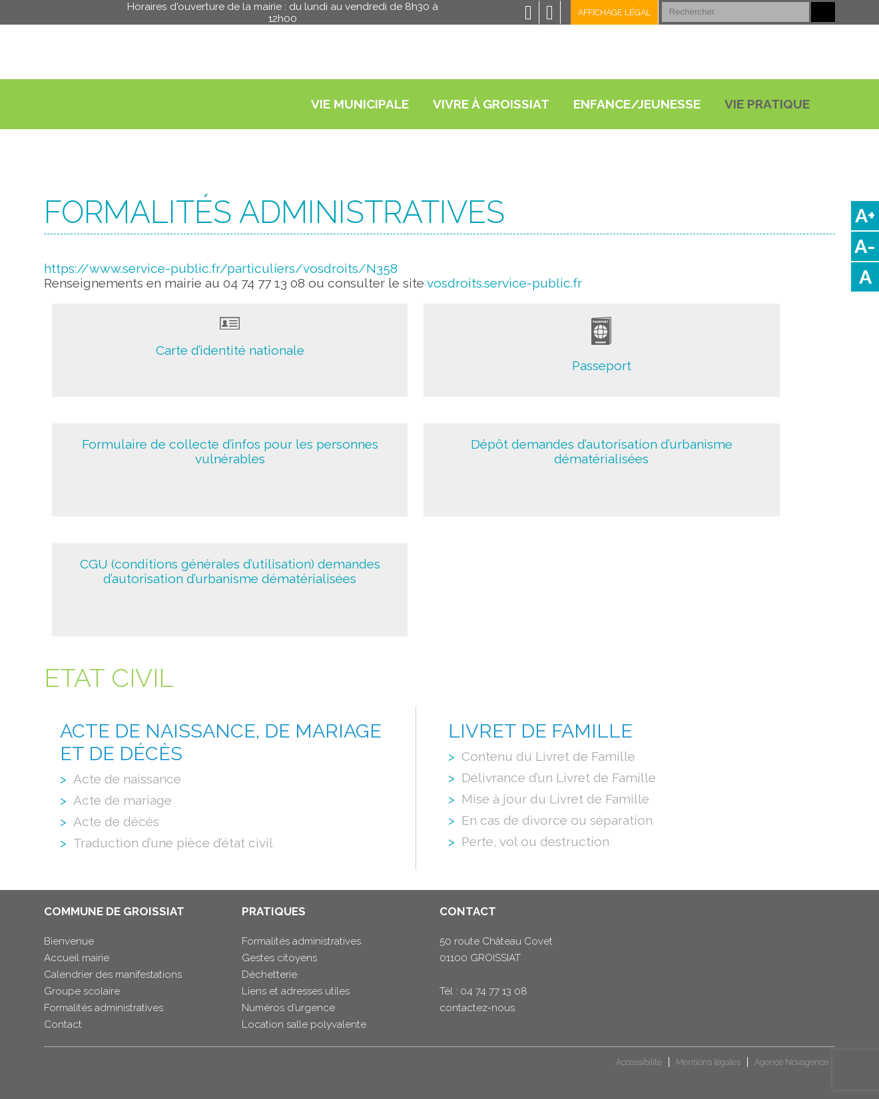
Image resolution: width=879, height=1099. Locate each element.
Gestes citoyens (279, 958)
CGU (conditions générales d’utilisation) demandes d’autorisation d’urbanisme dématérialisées (230, 571)
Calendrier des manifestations (113, 975)
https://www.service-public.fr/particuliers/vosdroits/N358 (221, 268)
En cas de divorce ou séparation (557, 820)
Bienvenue (69, 941)
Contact (63, 1024)
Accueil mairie (76, 958)
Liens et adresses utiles (296, 991)
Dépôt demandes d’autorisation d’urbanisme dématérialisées (601, 451)
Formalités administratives (103, 1008)
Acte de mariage (122, 800)
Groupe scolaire (82, 991)
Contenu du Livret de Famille (548, 756)
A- (865, 246)
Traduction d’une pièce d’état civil (173, 842)
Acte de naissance (127, 778)
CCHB (67, 1067)
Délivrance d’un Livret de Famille (558, 777)
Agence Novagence (791, 1062)
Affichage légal (614, 12)
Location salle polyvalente (304, 1024)
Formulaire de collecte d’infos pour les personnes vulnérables (230, 451)
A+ (865, 215)
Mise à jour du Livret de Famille (555, 798)
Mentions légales (708, 1062)
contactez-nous (477, 1008)
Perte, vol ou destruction (535, 841)
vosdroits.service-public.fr (504, 283)
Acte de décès (116, 821)
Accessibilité (639, 1062)
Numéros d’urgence (288, 1008)
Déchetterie (269, 975)
